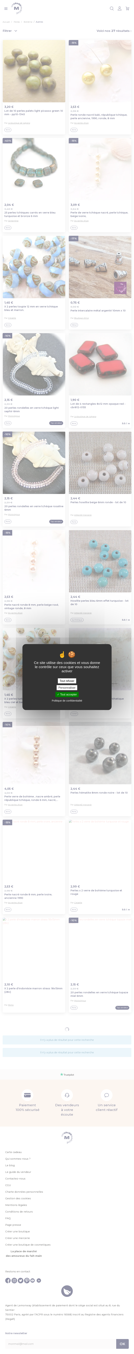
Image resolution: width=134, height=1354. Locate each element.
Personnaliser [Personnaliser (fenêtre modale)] (67, 687)
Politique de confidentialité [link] (67, 700)
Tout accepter (67, 694)
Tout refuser (67, 680)
